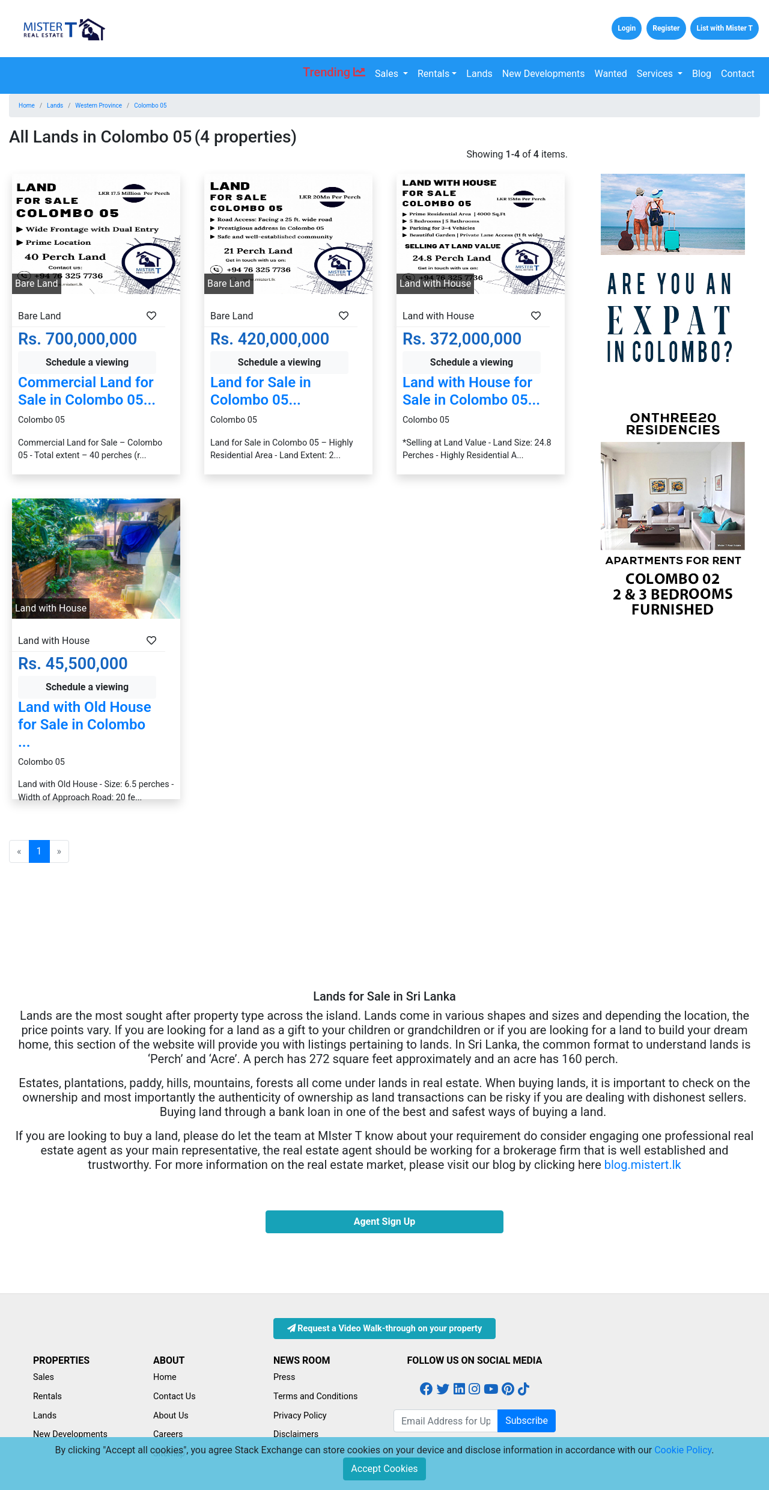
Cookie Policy (682, 1450)
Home (27, 105)
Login (627, 28)
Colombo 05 (150, 105)
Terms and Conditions (315, 1396)
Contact (738, 73)
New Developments (543, 73)
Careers (168, 1434)
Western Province (98, 105)
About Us (171, 1416)
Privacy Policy (300, 1416)
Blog (701, 73)
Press (284, 1377)
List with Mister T (724, 28)
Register (665, 28)
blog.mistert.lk (642, 1164)
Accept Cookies (384, 1468)
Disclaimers (295, 1434)
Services (656, 73)
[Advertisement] (673, 808)
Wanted (611, 73)
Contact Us (174, 1396)
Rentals (433, 73)
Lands (479, 73)
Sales (388, 73)
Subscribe (526, 1420)
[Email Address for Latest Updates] (446, 1420)
